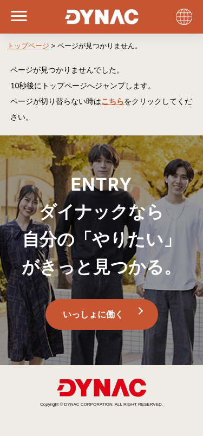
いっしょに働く (93, 314)
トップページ (28, 46)
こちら (112, 101)
